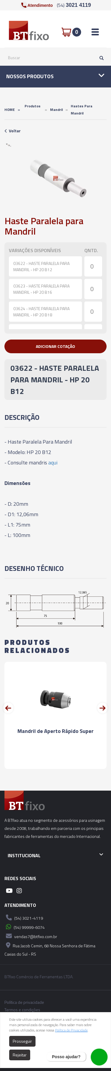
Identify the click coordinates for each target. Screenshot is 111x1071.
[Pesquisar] (100, 58)
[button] (55, 346)
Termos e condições (22, 1010)
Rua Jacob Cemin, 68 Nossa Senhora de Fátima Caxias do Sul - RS (49, 949)
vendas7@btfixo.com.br (30, 936)
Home (9, 109)
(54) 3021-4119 (23, 917)
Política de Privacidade (71, 1030)
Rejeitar (20, 1055)
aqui (52, 462)
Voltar (12, 131)
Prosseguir (22, 1041)
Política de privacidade (24, 1002)
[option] (8, 145)
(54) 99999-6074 (24, 926)
